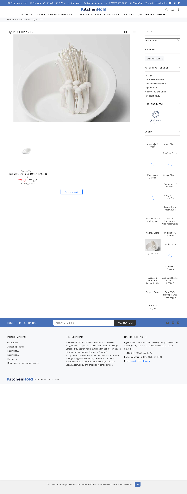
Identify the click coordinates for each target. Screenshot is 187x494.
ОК (137, 484)
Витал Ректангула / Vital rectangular (170, 221)
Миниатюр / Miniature (170, 234)
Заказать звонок (95, 3)
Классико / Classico (152, 176)
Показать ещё (71, 192)
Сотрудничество (19, 3)
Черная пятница (155, 14)
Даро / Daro (170, 144)
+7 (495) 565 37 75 (118, 3)
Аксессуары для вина (155, 91)
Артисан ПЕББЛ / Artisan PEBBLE (170, 281)
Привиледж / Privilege (170, 185)
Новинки (26, 14)
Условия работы (15, 346)
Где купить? (39, 3)
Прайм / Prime (170, 153)
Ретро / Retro (152, 292)
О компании (13, 342)
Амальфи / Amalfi (152, 145)
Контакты (76, 3)
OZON (62, 3)
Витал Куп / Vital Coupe (170, 208)
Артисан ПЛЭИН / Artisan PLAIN (152, 281)
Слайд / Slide (170, 244)
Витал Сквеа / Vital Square (152, 220)
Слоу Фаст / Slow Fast (170, 197)
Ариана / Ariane (23, 19)
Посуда (40, 14)
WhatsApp (137, 3)
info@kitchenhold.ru (157, 3)
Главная (10, 19)
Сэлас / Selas (152, 232)
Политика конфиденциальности (23, 363)
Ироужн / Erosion (170, 267)
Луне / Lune (38, 19)
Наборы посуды (132, 14)
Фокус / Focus (170, 175)
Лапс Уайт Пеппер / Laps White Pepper (170, 295)
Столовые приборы (60, 14)
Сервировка (111, 14)
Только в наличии (154, 58)
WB (51, 3)
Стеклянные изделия (88, 14)
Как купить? (13, 354)
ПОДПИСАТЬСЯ (125, 322)
